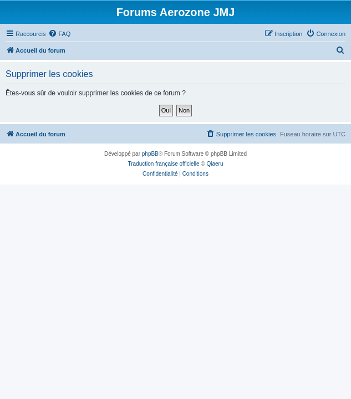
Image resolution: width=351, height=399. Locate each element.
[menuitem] (59, 33)
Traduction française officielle (164, 164)
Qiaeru (214, 164)
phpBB (150, 154)
